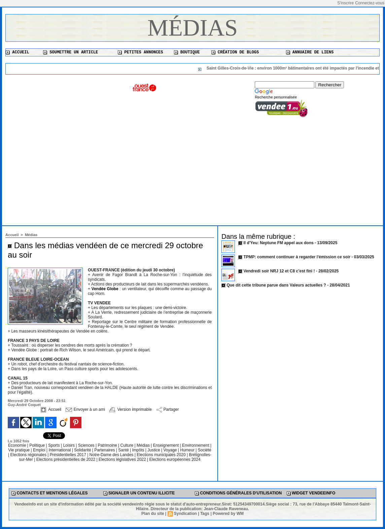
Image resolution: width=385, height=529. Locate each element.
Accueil (17, 52)
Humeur (188, 450)
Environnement (195, 445)
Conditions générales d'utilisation (238, 493)
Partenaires (105, 450)
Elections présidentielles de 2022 (65, 459)
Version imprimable (130, 409)
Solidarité (83, 450)
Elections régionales (29, 454)
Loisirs (69, 445)
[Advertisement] (192, 168)
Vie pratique (19, 450)
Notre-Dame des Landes (112, 454)
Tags (204, 513)
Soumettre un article (70, 52)
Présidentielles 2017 (68, 454)
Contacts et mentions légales (49, 493)
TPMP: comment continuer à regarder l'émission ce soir (296, 257)
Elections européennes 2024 (174, 459)
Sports (54, 445)
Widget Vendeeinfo (311, 493)
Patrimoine (108, 445)
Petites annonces (140, 52)
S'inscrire (345, 3)
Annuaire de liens (310, 52)
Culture (127, 445)
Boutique (187, 52)
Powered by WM (228, 513)
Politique (37, 445)
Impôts (138, 450)
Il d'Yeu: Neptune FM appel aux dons (278, 242)
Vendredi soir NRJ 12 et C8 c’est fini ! (279, 271)
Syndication (185, 513)
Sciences (87, 445)
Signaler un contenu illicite (139, 493)
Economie (17, 445)
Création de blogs (235, 52)
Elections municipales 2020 (161, 454)
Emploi (39, 450)
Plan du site (152, 513)
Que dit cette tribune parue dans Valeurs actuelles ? (276, 285)
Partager (167, 409)
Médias (192, 28)
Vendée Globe (105, 288)
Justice (154, 450)
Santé (124, 450)
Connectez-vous (369, 3)
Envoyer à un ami (85, 409)
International (60, 450)
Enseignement (166, 445)
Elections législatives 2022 (122, 459)
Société (204, 450)
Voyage (170, 450)
